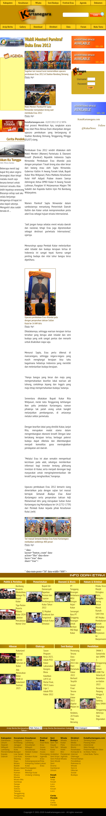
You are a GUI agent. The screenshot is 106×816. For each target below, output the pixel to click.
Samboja (18, 782)
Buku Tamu (98, 26)
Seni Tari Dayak (54, 743)
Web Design (89, 747)
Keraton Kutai (31, 756)
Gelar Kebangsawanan (32, 760)
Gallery (23, 26)
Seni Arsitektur (54, 753)
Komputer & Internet (76, 753)
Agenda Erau (43, 757)
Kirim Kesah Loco (53, 788)
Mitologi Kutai (31, 772)
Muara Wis (18, 779)
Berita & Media (74, 741)
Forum (83, 26)
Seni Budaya (53, 2)
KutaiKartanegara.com (89, 119)
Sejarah (4, 745)
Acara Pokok (43, 748)
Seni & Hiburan (74, 769)
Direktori (53, 26)
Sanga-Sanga (17, 785)
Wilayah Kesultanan (30, 748)
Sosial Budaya (74, 773)
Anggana (18, 740)
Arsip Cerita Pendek (53, 802)
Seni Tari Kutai (54, 748)
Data (68, 26)
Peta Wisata (64, 746)
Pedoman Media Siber (93, 749)
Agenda (83, 2)
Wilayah (4, 747)
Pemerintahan (7, 752)
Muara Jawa (19, 768)
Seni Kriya (54, 756)
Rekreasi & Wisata (76, 764)
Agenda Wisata (64, 757)
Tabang (17, 791)
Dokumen (98, 2)
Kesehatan (75, 749)
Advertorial (88, 745)
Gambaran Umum (5, 741)
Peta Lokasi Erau (43, 763)
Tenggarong (19, 793)
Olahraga (75, 756)
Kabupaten (7, 2)
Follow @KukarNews (93, 127)
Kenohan (18, 747)
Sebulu (17, 789)
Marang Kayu (17, 760)
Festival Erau (68, 2)
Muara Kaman (17, 771)
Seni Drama (53, 764)
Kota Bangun (17, 750)
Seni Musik (55, 761)
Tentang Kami (90, 740)
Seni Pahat (55, 759)
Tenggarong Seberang (19, 796)
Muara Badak (16, 764)
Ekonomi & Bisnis (76, 746)
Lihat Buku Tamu (91, 754)
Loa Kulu (18, 756)
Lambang (5, 749)
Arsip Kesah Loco (53, 781)
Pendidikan (76, 761)
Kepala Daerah (4, 755)
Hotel (63, 749)
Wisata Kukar (64, 741)
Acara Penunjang (45, 753)
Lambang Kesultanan (30, 743)
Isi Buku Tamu (90, 752)
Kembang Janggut (18, 743)
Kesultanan (23, 2)
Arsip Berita (8, 26)
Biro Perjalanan (65, 753)
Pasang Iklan (89, 742)
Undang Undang (32, 775)
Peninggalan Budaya (30, 769)
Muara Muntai (17, 776)
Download (38, 26)
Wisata (38, 2)
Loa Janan (18, 754)
